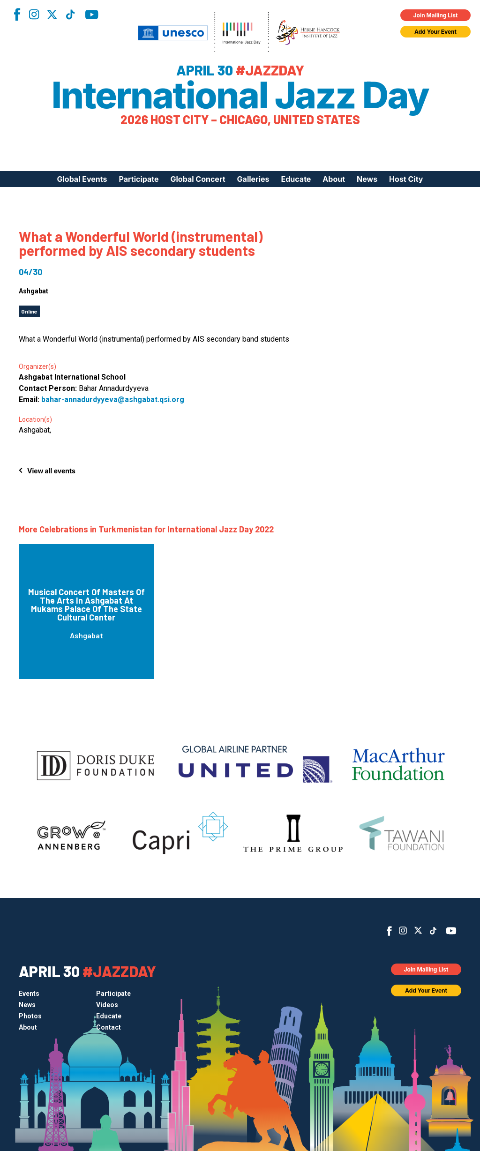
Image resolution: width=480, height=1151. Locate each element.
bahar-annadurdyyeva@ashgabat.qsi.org (112, 399)
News (367, 179)
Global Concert (198, 179)
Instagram (34, 14)
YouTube (91, 14)
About (333, 179)
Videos (107, 1005)
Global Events (82, 179)
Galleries (253, 179)
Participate (139, 179)
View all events (51, 471)
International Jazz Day (240, 95)
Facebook (17, 14)
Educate (296, 179)
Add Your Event (435, 31)
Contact (108, 1027)
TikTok (70, 14)
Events (29, 993)
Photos (30, 1016)
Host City (406, 179)
